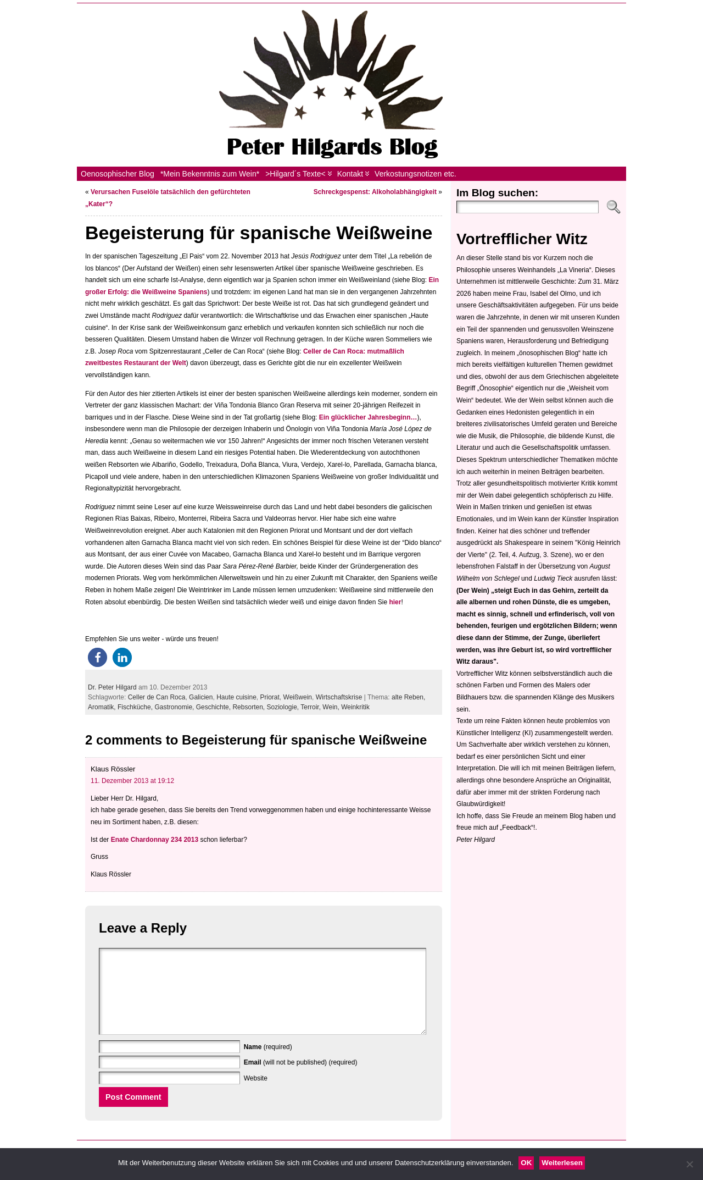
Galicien (201, 697)
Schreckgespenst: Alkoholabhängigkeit (375, 192)
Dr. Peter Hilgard (112, 687)
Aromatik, (103, 707)
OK (526, 1163)
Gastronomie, (175, 707)
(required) (268, 1063)
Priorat (270, 697)
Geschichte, (214, 707)
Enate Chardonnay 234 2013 (154, 839)
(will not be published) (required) (301, 1079)
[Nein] (689, 1164)
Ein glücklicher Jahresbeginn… (368, 417)
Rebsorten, (249, 707)
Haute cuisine (236, 697)
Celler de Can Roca (157, 697)
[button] (97, 657)
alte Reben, (408, 697)
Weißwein (297, 697)
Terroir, (311, 707)
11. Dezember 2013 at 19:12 (132, 781)
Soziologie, (284, 707)
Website (255, 1095)
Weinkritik (355, 707)
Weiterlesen (562, 1163)
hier (395, 602)
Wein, (331, 707)
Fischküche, (136, 707)
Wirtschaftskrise (339, 697)
